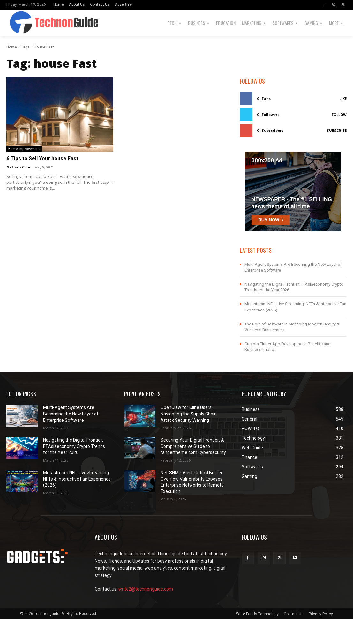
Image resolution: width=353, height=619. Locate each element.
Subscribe (337, 130)
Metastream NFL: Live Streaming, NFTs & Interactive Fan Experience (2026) (77, 479)
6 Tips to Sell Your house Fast (42, 158)
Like (343, 98)
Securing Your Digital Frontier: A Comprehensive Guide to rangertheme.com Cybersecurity (193, 446)
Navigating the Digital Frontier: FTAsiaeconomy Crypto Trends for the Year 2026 (74, 446)
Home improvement (24, 148)
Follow (339, 114)
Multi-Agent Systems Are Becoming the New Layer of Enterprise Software (71, 413)
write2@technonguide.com (145, 589)
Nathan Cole (18, 167)
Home (11, 47)
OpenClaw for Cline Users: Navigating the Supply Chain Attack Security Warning (189, 413)
